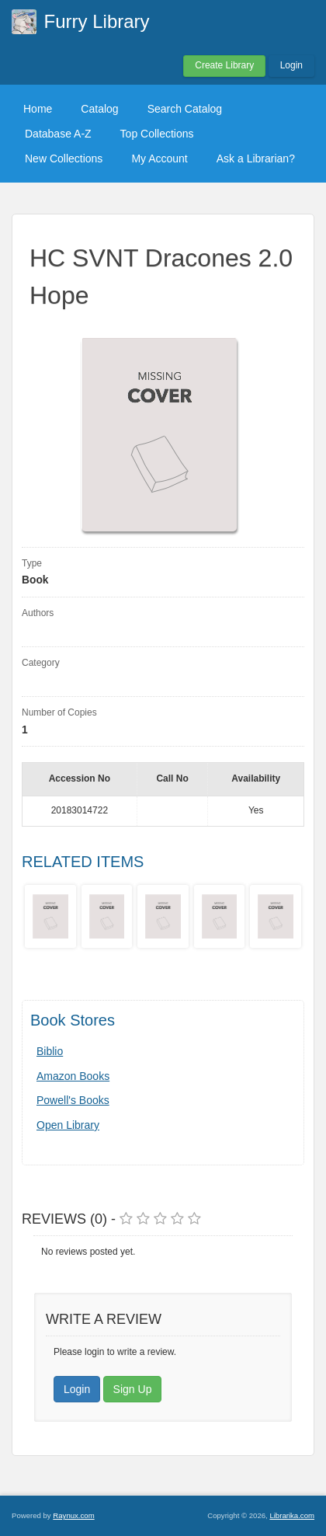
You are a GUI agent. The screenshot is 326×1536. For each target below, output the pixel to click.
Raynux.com (73, 1515)
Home (37, 109)
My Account (159, 158)
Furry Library (97, 21)
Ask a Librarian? (256, 158)
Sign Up (132, 1389)
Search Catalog (185, 109)
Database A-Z (58, 133)
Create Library (224, 65)
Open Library (67, 1125)
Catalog (99, 109)
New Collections (63, 158)
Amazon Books (72, 1076)
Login (291, 65)
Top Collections (157, 133)
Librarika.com (291, 1515)
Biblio (49, 1051)
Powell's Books (72, 1100)
